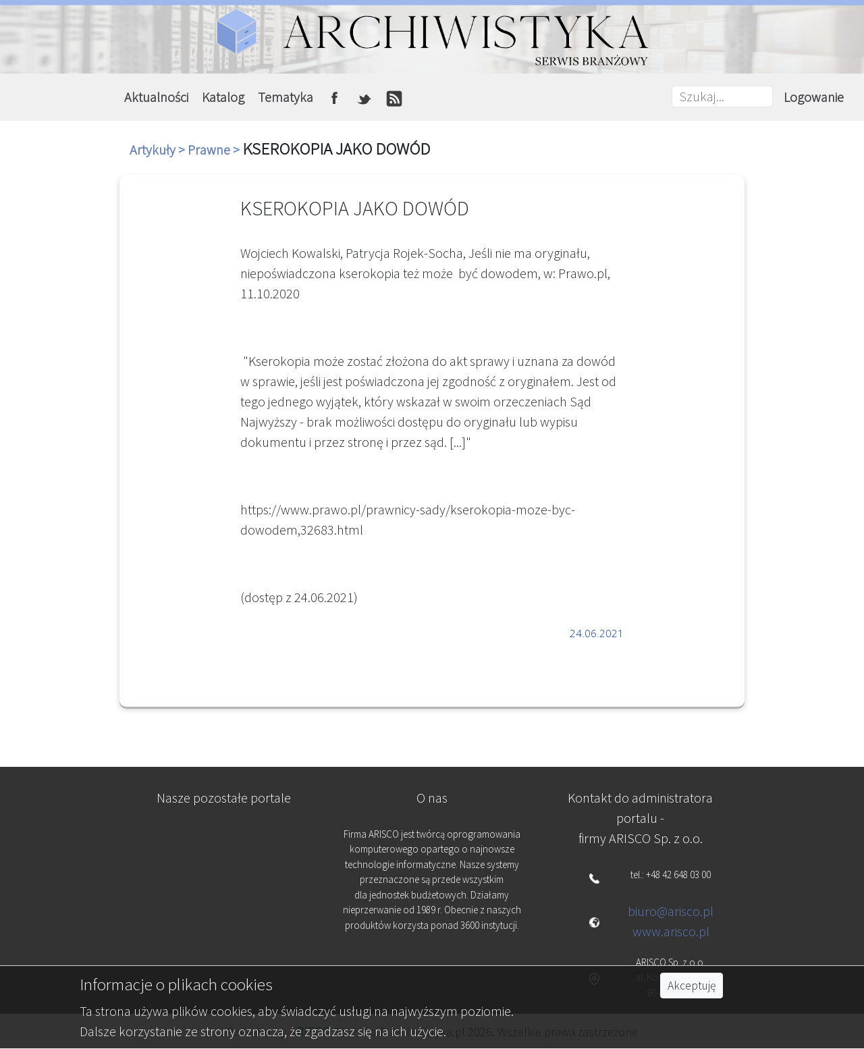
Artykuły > (159, 149)
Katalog (223, 96)
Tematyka (285, 96)
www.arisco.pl (670, 931)
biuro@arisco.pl (670, 911)
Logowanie (814, 96)
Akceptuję (692, 985)
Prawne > (215, 149)
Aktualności (156, 96)
